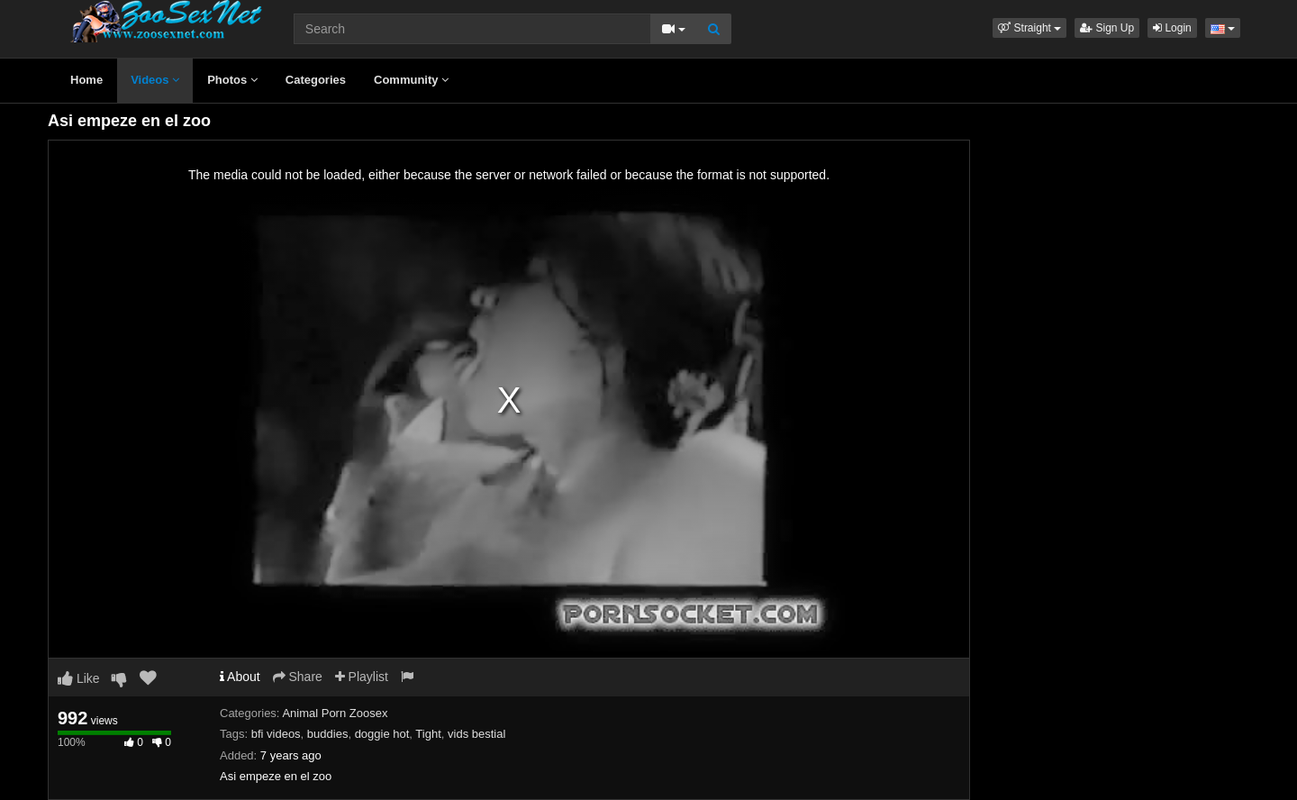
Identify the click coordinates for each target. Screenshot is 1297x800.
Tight (427, 734)
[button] (1029, 28)
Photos (232, 79)
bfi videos (276, 734)
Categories (316, 79)
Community (411, 79)
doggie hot (382, 734)
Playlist (361, 676)
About (240, 676)
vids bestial (476, 734)
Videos (155, 79)
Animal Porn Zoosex (334, 713)
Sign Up (1107, 28)
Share (297, 676)
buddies (328, 734)
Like (79, 678)
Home (86, 79)
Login (1172, 28)
